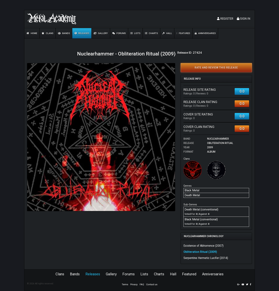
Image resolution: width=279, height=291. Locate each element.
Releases (81, 33)
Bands (64, 33)
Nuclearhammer (218, 138)
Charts (151, 33)
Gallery (101, 33)
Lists (135, 33)
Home (31, 33)
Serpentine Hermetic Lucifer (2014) (205, 258)
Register (225, 18)
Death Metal (192, 195)
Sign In (243, 18)
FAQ (142, 284)
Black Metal (192, 190)
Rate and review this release (216, 67)
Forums (119, 33)
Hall (167, 33)
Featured (183, 33)
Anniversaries (205, 33)
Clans (47, 33)
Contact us (151, 284)
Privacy (134, 284)
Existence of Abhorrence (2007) (203, 245)
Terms (125, 284)
